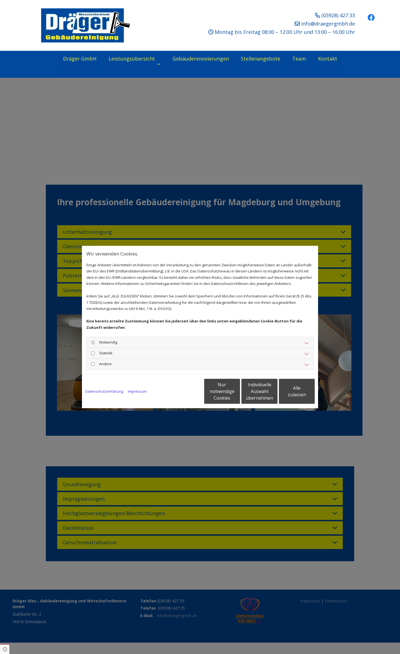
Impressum (137, 391)
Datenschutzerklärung (104, 391)
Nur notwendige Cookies (183, 391)
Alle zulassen (289, 391)
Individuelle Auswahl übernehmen (236, 391)
